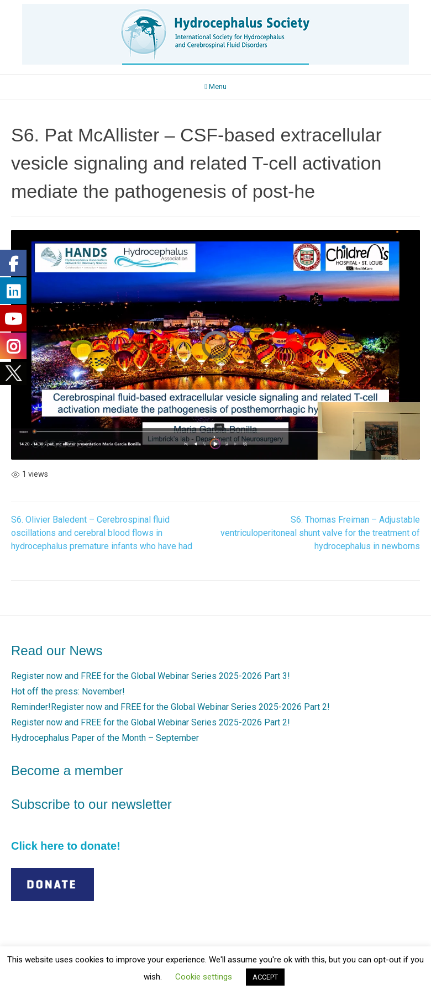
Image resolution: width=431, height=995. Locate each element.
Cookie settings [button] (203, 977)
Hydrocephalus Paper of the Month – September (105, 738)
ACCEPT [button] (265, 977)
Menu (215, 86)
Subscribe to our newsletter (91, 804)
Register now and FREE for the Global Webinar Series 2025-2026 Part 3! (150, 676)
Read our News (56, 650)
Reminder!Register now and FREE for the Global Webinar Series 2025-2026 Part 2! (170, 707)
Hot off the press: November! (68, 691)
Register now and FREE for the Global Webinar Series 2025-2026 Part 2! (150, 722)
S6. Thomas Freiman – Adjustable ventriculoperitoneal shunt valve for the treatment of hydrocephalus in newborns (320, 532)
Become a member (67, 770)
